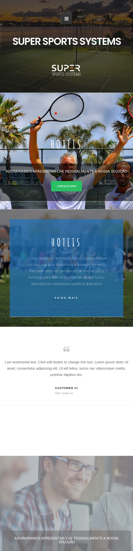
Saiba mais (67, 298)
